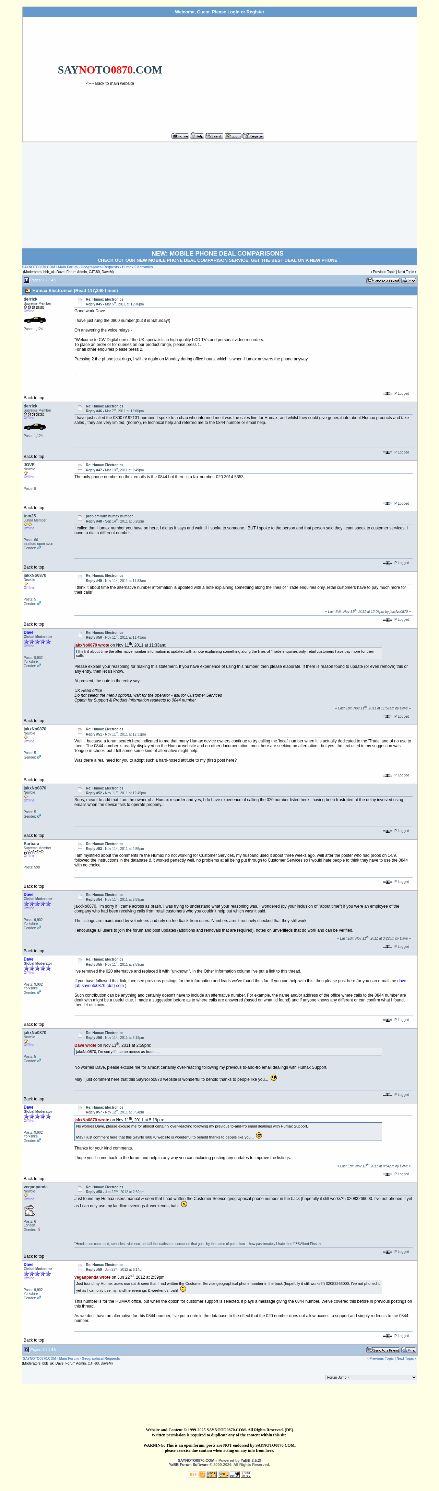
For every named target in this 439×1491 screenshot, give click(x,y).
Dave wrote (85, 1045)
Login (233, 11)
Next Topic (406, 272)
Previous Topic (384, 272)
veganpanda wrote (92, 1277)
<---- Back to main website (110, 83)
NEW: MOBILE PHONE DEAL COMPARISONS (218, 253)
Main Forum (68, 267)
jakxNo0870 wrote (91, 645)
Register (255, 11)
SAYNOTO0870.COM (38, 267)
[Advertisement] (306, 72)
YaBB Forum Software (189, 1464)
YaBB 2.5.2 (250, 1460)
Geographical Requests (100, 267)
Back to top (34, 397)
